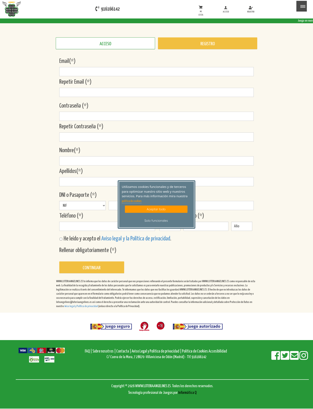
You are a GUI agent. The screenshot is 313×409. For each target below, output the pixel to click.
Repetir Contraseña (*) (81, 127)
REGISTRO (207, 44)
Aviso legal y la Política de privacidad (135, 239)
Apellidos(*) (71, 171)
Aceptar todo (156, 209)
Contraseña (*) (74, 106)
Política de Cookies (195, 351)
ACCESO (105, 44)
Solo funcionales (156, 221)
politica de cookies (132, 201)
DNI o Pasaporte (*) (78, 195)
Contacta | (123, 351)
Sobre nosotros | (104, 351)
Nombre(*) (69, 150)
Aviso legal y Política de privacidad (81, 306)
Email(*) (67, 61)
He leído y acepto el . (115, 239)
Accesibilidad (218, 351)
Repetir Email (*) (75, 82)
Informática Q (187, 393)
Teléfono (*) (71, 216)
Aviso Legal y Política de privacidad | (157, 351)
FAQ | (88, 351)
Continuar (92, 268)
